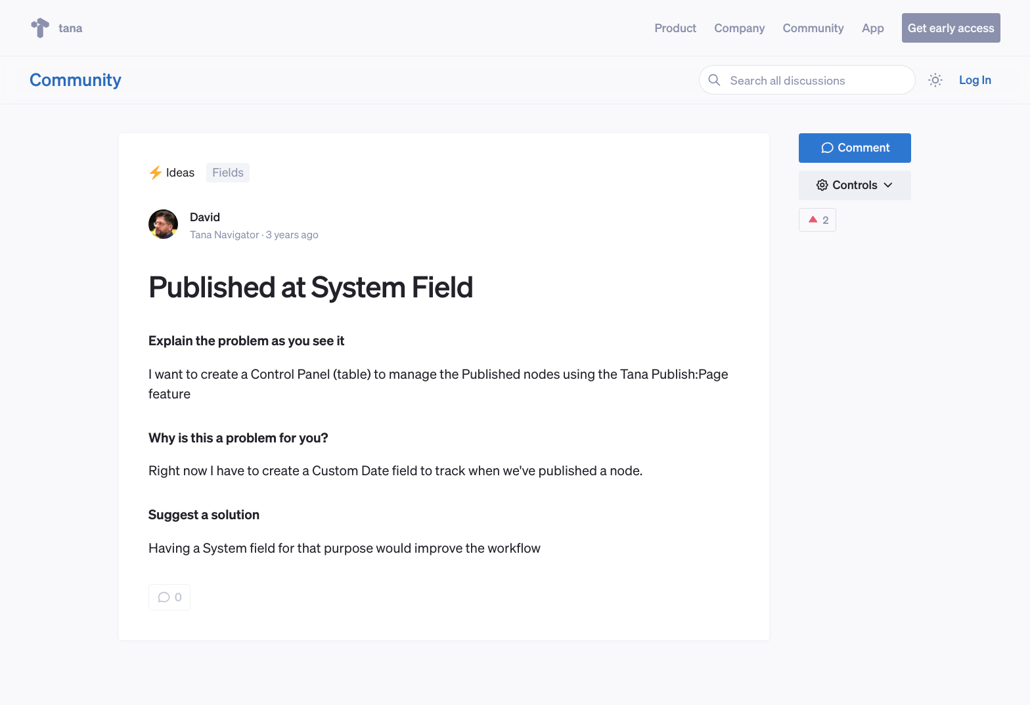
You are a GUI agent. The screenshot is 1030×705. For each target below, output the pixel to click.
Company (739, 27)
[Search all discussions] (807, 80)
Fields (228, 172)
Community (813, 27)
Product (675, 27)
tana (56, 28)
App (873, 27)
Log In (975, 79)
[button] (855, 185)
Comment (855, 147)
